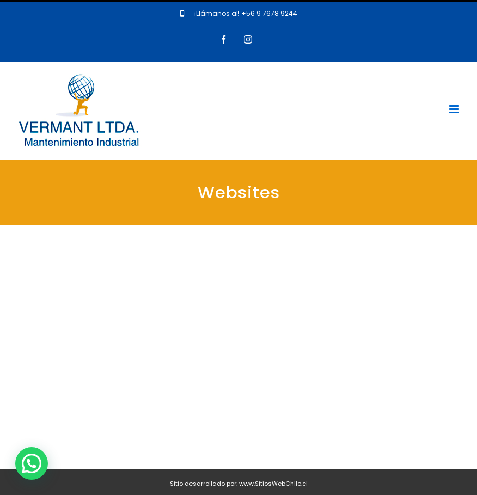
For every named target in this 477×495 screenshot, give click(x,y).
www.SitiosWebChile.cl (273, 483)
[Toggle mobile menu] (455, 109)
